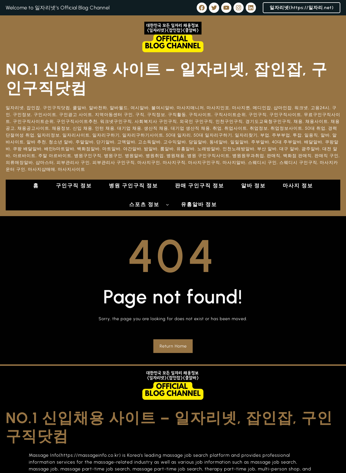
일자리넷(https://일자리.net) (302, 7)
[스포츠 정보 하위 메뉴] (167, 204)
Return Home (173, 346)
